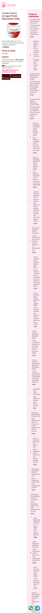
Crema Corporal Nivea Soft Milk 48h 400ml (35, 334)
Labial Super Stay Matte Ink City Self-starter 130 (35, 496)
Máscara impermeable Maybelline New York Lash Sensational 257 (36, 598)
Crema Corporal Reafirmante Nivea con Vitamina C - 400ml (36, 364)
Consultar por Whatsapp (11, 77)
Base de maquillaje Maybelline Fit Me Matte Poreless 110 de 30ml (36, 129)
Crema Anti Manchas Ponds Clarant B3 (35, 230)
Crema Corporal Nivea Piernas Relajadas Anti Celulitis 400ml (36, 299)
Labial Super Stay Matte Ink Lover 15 (36, 520)
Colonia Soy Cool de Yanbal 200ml (36, 194)
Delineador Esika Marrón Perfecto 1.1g (35, 414)
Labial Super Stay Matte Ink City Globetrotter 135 (35, 472)
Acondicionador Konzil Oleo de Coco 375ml (35, 21)
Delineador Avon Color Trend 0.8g (36, 391)
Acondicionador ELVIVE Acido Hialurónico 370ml (35, 76)
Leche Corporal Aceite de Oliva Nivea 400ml (36, 571)
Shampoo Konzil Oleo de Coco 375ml (36, 44)
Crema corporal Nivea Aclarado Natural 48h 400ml (36, 262)
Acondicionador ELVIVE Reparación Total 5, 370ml (35, 101)
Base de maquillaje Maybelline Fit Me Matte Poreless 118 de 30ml (36, 163)
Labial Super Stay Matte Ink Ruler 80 (35, 544)
